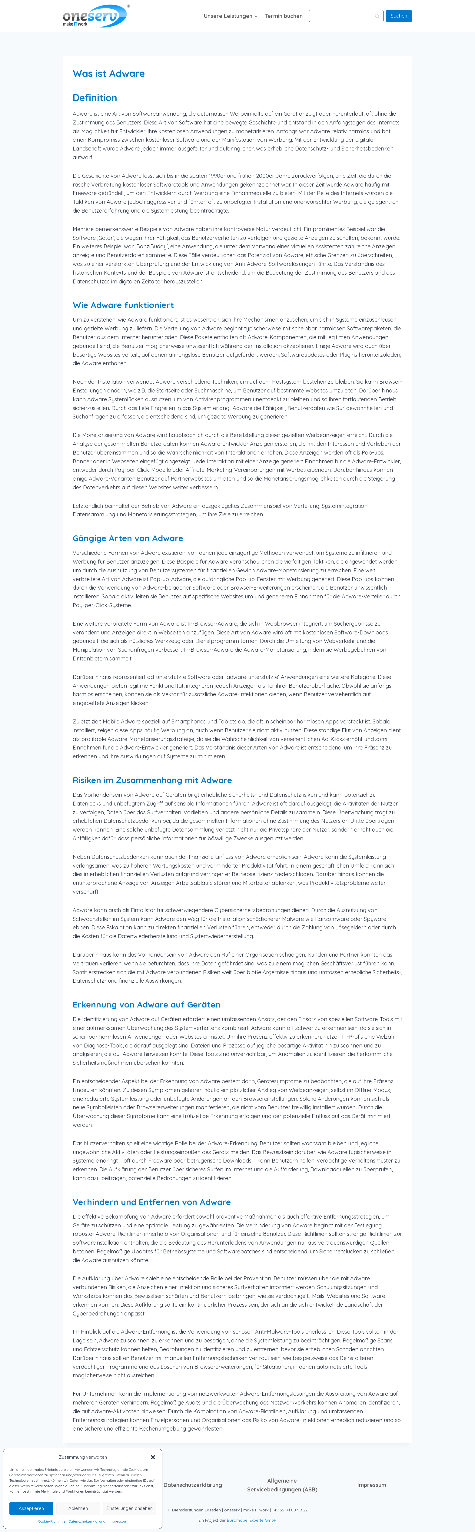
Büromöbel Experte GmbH (252, 1520)
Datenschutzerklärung (86, 1521)
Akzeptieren (31, 1508)
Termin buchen (283, 15)
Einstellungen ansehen (129, 1508)
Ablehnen (78, 1508)
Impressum (117, 1521)
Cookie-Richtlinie (51, 1521)
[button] (153, 1457)
